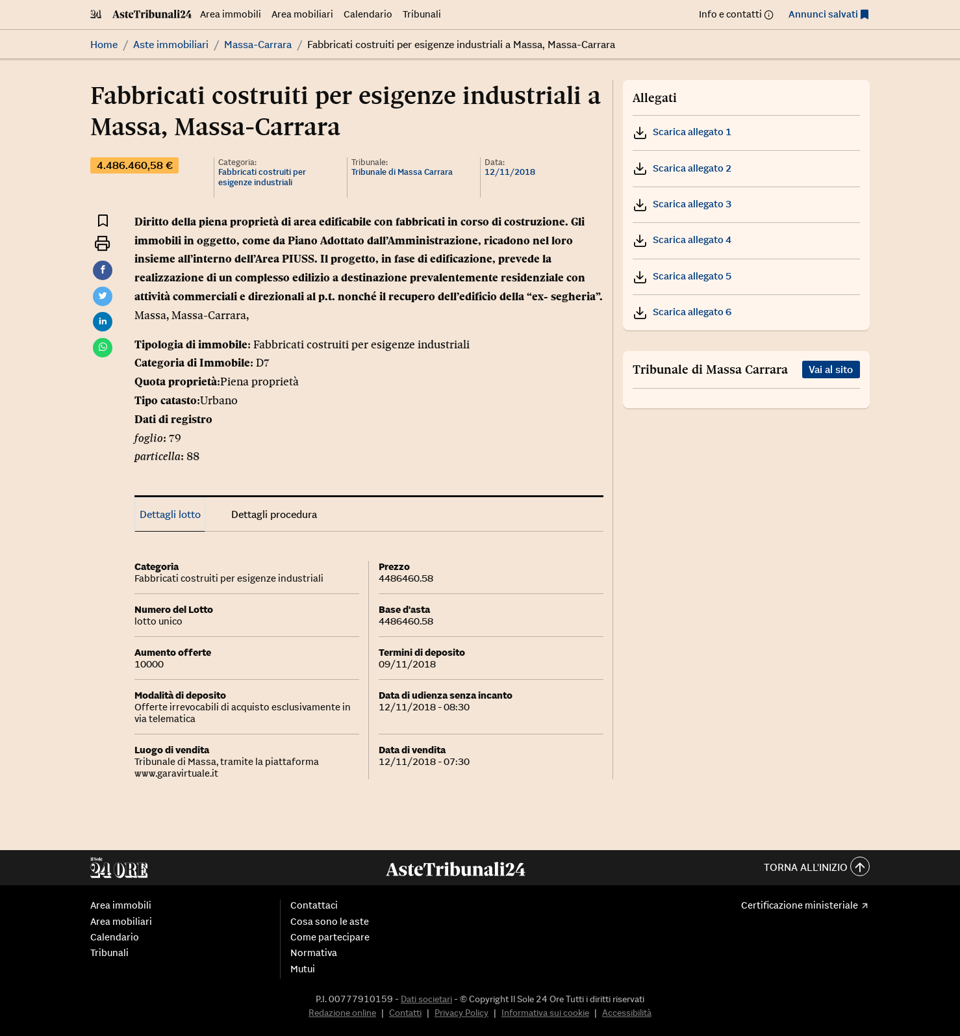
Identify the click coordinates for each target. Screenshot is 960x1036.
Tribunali (422, 14)
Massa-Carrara (258, 44)
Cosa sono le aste (329, 921)
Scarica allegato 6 (682, 311)
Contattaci (314, 905)
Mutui (302, 969)
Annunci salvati (823, 14)
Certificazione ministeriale (799, 905)
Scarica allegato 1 (682, 131)
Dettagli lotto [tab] (170, 514)
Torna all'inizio (817, 868)
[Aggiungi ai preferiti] (103, 221)
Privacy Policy (461, 1012)
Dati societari (426, 999)
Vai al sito (831, 369)
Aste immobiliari (170, 44)
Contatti (405, 1012)
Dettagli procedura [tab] (274, 514)
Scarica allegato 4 (682, 239)
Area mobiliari (302, 14)
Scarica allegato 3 (682, 204)
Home (104, 44)
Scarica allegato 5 (682, 276)
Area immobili (230, 14)
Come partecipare (330, 937)
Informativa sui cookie (545, 1012)
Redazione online (342, 1012)
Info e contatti (730, 14)
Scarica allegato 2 (682, 168)
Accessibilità (626, 1012)
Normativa (313, 953)
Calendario (368, 14)
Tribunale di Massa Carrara (402, 171)
